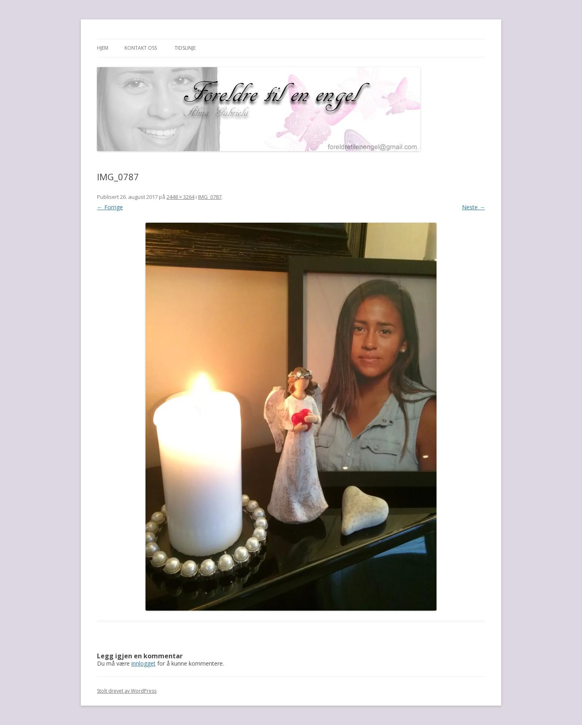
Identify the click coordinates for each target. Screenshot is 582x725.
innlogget (143, 663)
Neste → (473, 207)
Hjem (102, 47)
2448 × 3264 (180, 196)
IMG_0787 (209, 196)
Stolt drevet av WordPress (126, 690)
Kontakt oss (140, 47)
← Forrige (110, 207)
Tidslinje (185, 47)
